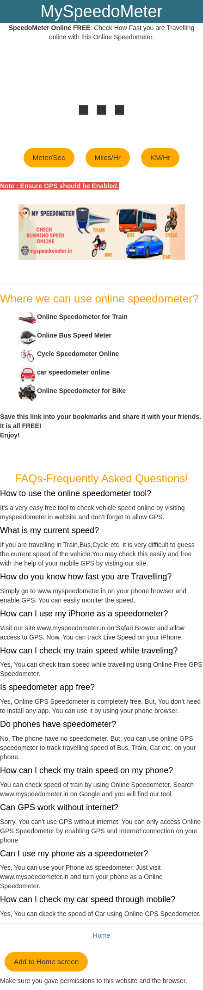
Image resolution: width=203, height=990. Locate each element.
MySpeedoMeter (101, 11)
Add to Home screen (46, 961)
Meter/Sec (49, 157)
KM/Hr (160, 157)
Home (101, 935)
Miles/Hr (108, 157)
